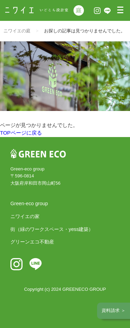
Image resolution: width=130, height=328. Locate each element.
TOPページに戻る (21, 133)
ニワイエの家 (25, 216)
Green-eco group (29, 203)
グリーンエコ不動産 (32, 242)
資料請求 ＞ (113, 310)
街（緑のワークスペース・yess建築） (51, 229)
